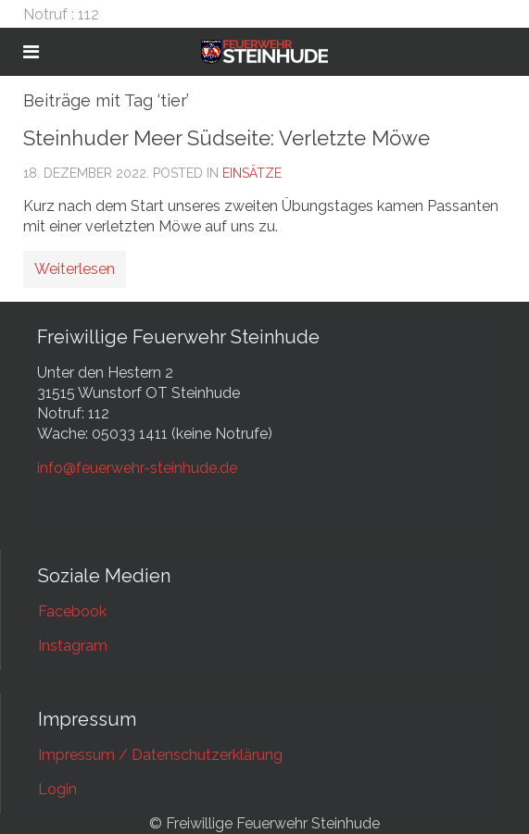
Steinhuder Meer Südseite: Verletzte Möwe (226, 138)
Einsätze (252, 173)
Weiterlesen (74, 269)
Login (57, 789)
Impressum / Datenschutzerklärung (160, 755)
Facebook (72, 611)
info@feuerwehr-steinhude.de (137, 468)
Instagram (72, 645)
